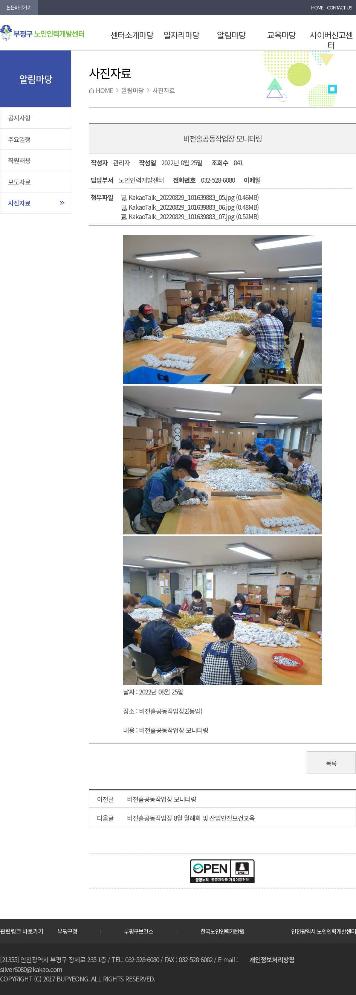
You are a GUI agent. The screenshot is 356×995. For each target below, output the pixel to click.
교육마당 (281, 35)
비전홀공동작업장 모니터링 (161, 799)
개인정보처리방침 (272, 959)
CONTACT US (339, 7)
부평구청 (67, 931)
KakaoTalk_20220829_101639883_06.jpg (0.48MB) (190, 207)
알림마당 (231, 35)
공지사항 (19, 117)
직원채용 (19, 160)
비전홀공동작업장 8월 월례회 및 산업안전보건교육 (191, 818)
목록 (331, 763)
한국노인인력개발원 (222, 931)
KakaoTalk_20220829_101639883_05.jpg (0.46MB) (190, 197)
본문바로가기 (18, 7)
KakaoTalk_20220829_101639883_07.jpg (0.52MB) (190, 216)
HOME (317, 7)
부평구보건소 (138, 931)
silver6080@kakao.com (31, 969)
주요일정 (19, 139)
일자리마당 (181, 35)
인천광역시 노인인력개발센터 (323, 931)
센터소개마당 (131, 35)
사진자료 (19, 203)
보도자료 (19, 181)
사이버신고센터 (331, 40)
